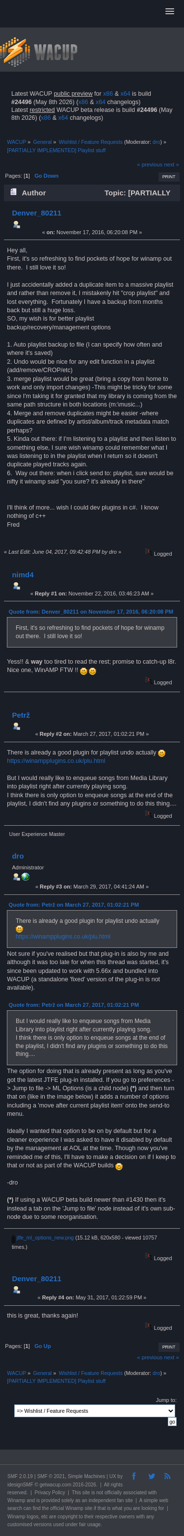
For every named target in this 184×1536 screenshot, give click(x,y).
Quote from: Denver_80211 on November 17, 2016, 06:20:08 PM (91, 612)
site (86, 1492)
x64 (125, 93)
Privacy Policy (49, 1492)
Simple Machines (86, 1476)
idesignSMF (20, 1484)
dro (156, 142)
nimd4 (22, 574)
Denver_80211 (36, 213)
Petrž (21, 715)
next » (171, 164)
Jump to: (166, 1400)
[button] (169, 12)
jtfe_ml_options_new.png (43, 1237)
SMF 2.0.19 (20, 1476)
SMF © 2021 (51, 1476)
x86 (108, 93)
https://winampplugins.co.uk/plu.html (56, 760)
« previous (149, 164)
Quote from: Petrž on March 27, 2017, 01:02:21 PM (74, 905)
